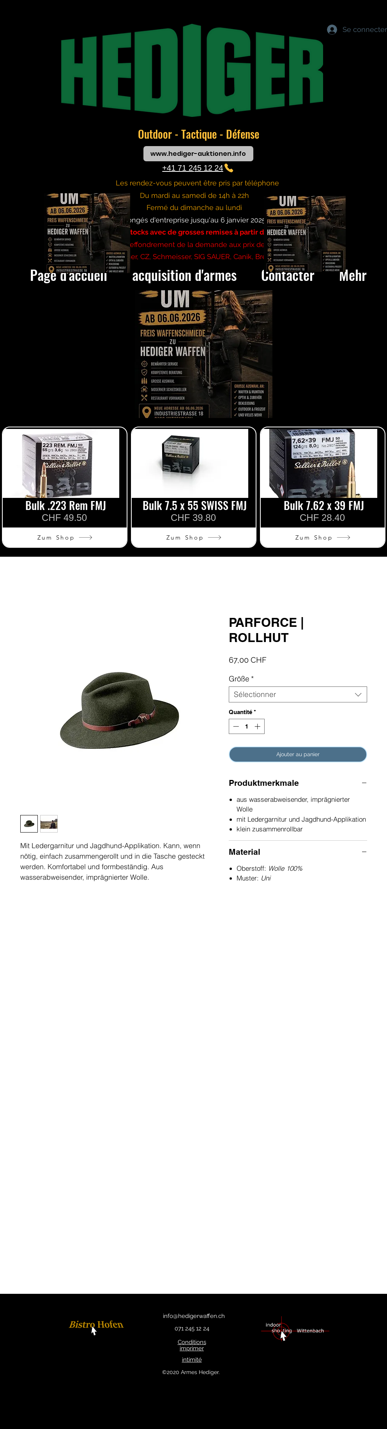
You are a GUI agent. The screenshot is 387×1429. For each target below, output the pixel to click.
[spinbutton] (246, 726)
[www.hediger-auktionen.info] (198, 153)
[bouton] (98, 1328)
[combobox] (298, 694)
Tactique (200, 134)
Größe (241, 678)
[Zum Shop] (65, 537)
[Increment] (258, 726)
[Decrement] (235, 726)
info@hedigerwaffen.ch (194, 1316)
